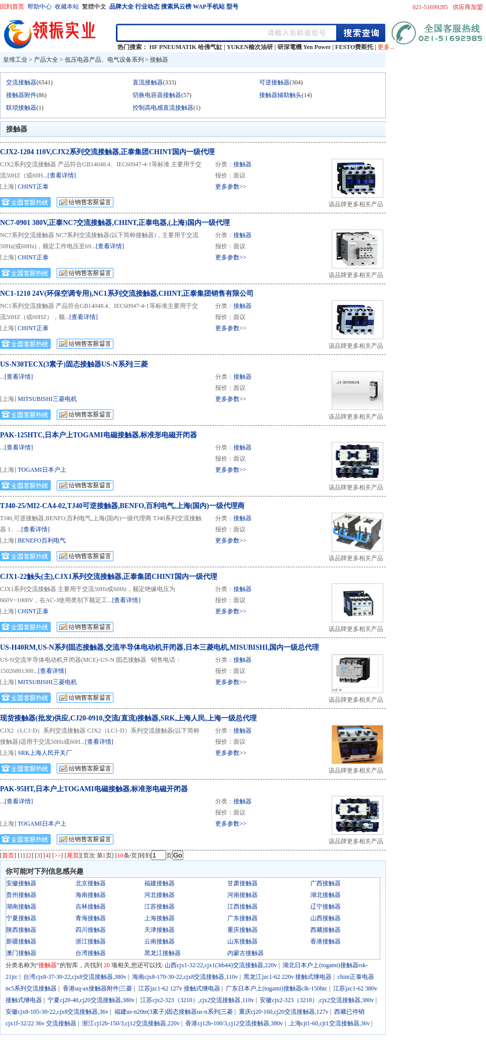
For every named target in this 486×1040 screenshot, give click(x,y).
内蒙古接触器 (245, 953)
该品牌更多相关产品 (356, 204)
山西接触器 (325, 918)
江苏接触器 (159, 906)
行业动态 (147, 6)
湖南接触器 (21, 906)
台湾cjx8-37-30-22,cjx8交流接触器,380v (74, 976)
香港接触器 (325, 941)
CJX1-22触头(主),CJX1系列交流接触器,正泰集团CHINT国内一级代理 (108, 576)
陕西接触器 (21, 929)
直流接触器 (148, 82)
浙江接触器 (90, 941)
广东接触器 (242, 918)
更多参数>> (231, 186)
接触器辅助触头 (280, 95)
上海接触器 (159, 918)
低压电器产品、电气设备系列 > (107, 59)
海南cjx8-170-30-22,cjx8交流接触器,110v (185, 976)
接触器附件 (21, 95)
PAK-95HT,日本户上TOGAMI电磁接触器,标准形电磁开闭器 (94, 789)
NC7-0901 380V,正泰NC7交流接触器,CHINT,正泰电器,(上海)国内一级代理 (115, 223)
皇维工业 (15, 59)
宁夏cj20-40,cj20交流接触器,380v (91, 1000)
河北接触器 (159, 894)
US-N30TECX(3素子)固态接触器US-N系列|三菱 (74, 364)
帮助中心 (39, 6)
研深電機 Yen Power (304, 47)
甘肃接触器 (242, 883)
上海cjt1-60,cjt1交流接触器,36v (329, 1023)
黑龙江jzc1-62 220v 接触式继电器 (288, 976)
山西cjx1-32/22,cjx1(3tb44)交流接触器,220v (221, 965)
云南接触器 (159, 941)
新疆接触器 (21, 941)
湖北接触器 (325, 894)
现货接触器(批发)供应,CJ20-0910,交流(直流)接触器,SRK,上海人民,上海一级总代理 (128, 718)
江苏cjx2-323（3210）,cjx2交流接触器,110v (197, 1000)
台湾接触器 (90, 953)
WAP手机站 (209, 6)
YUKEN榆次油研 (250, 47)
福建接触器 (159, 883)
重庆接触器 (242, 929)
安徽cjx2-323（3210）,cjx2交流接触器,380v (317, 1000)
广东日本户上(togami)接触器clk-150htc (277, 988)
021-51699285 (430, 7)
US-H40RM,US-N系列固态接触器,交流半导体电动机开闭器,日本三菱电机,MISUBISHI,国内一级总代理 (159, 647)
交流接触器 (21, 82)
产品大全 (46, 59)
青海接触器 (90, 918)
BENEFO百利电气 (42, 540)
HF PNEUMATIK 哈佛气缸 (185, 47)
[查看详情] (62, 175)
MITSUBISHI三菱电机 (47, 398)
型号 (232, 6)
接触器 (159, 59)
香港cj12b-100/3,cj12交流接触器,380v (234, 1023)
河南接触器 (242, 894)
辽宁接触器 (325, 906)
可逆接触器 (274, 82)
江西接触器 (242, 906)
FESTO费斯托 (354, 47)
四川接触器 (90, 929)
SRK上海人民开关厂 (45, 752)
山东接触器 (242, 941)
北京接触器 (90, 883)
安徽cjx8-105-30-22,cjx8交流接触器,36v (57, 1011)
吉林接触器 (90, 906)
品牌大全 (121, 6)
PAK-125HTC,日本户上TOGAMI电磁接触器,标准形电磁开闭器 (98, 435)
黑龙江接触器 (162, 953)
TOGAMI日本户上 (42, 469)
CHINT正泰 (33, 186)
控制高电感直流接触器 (163, 107)
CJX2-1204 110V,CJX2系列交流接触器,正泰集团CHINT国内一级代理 (107, 152)
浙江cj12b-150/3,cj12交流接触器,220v (131, 1023)
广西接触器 (325, 883)
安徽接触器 (21, 883)
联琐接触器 (21, 107)
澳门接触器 (21, 953)
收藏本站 (67, 6)
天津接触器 (159, 929)
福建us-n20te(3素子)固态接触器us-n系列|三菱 (173, 1011)
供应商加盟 (468, 7)
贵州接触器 (21, 894)
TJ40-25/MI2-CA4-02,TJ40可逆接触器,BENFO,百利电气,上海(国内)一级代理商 (122, 506)
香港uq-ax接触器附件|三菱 (98, 988)
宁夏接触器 (21, 918)
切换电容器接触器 (157, 95)
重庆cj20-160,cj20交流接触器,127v (284, 1011)
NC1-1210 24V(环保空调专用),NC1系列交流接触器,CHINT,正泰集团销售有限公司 (127, 293)
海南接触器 (90, 894)
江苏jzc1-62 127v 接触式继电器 (179, 988)
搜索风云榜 (176, 6)
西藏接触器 (325, 929)
